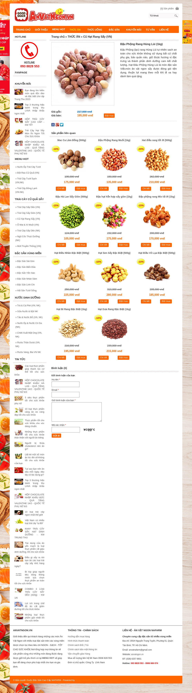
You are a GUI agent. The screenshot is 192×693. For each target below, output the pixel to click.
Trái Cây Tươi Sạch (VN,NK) (26, 180)
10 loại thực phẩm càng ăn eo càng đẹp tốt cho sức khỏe (29, 412)
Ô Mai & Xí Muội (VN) (27, 224)
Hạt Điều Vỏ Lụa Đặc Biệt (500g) (156, 253)
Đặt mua (109, 115)
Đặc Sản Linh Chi (25, 284)
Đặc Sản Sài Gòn (25, 261)
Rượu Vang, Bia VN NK (28, 352)
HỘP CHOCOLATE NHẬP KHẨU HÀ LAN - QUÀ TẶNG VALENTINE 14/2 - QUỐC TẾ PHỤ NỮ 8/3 (29, 148)
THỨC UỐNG (96, 29)
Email (55, 390)
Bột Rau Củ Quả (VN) (27, 172)
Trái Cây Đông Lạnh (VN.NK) (26, 190)
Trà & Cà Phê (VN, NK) (27, 305)
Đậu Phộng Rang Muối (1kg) (114, 140)
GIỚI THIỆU (41, 29)
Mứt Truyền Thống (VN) (28, 246)
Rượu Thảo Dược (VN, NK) (27, 344)
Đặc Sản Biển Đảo (25, 267)
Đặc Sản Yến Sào (25, 273)
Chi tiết (60, 188)
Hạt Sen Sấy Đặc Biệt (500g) (114, 253)
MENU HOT (58, 29)
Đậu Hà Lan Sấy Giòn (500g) (72, 196)
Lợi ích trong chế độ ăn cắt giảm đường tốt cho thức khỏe (29, 606)
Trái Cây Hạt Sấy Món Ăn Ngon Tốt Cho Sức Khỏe (34, 133)
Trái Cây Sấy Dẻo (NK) (27, 230)
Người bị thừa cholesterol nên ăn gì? (34, 446)
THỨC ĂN (77, 29)
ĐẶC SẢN (116, 29)
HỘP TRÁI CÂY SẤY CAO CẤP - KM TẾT (34, 122)
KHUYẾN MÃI (133, 29)
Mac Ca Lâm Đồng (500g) (71, 140)
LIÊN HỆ (164, 29)
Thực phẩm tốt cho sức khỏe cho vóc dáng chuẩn (34, 423)
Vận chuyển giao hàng (79, 653)
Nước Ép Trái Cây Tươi (28, 167)
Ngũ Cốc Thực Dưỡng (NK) (27, 238)
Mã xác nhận (59, 425)
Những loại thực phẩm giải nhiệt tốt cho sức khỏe (34, 617)
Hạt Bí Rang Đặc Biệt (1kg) (71, 309)
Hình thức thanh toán (78, 640)
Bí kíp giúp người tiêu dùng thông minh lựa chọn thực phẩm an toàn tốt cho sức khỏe (29, 577)
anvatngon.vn (137, 654)
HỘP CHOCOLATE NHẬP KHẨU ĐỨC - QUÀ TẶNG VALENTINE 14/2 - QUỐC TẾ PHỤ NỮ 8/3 (29, 500)
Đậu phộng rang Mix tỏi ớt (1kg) (157, 196)
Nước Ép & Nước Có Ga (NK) (28, 325)
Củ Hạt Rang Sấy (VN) (27, 219)
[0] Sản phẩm (167, 8)
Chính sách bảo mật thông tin (82, 649)
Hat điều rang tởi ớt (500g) (157, 140)
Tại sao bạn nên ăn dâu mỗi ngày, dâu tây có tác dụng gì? (34, 472)
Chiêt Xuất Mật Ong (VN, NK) (28, 334)
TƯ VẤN (150, 29)
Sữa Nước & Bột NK (26, 311)
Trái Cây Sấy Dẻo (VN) (27, 207)
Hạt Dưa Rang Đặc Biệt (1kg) (114, 309)
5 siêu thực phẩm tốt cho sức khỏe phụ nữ (29, 400)
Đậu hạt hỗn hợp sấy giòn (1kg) (114, 196)
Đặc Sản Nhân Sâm (26, 278)
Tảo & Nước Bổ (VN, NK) (28, 317)
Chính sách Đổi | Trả (78, 645)
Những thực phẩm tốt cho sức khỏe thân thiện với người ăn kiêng (29, 434)
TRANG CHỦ (23, 29)
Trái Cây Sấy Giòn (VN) (28, 213)
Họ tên (56, 379)
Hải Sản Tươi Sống (26, 290)
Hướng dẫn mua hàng (79, 636)
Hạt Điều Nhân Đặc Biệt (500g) (71, 253)
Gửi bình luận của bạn (63, 400)
